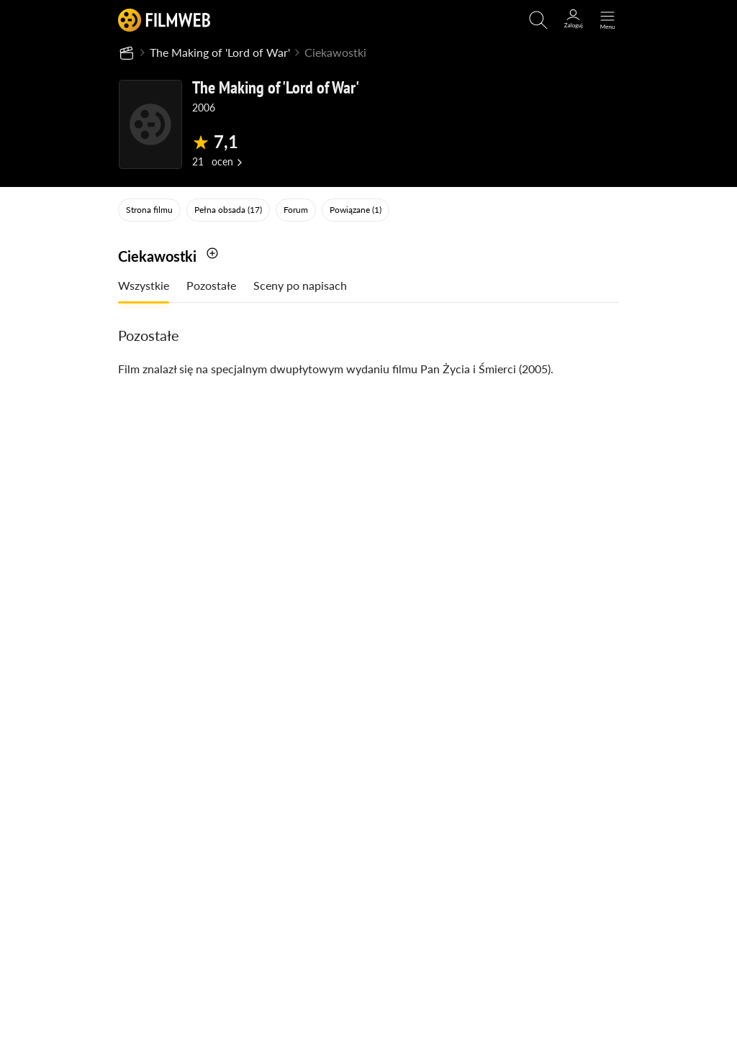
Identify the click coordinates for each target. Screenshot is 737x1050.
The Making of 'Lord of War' (220, 52)
